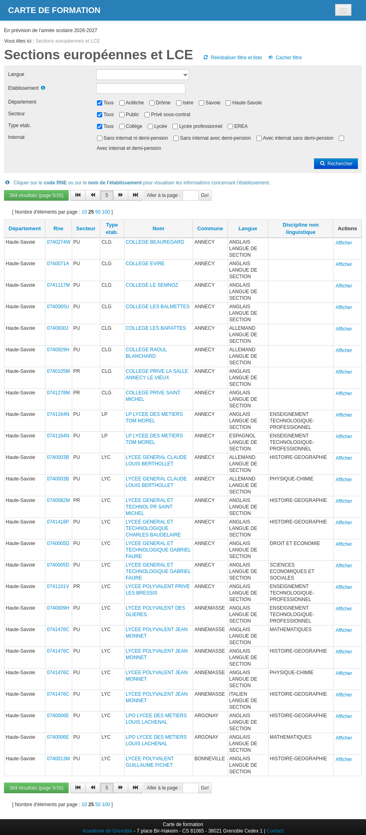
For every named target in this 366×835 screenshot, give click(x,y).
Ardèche (135, 103)
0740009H (58, 608)
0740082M (58, 500)
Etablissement (23, 88)
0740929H (58, 350)
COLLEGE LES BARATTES (156, 328)
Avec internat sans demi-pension (298, 138)
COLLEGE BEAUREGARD (155, 242)
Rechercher (336, 164)
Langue (16, 74)
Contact (275, 831)
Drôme (163, 103)
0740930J (57, 328)
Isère (188, 103)
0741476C (58, 629)
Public (132, 114)
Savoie (212, 103)
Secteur (16, 114)
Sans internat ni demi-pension (135, 138)
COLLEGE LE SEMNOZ (152, 285)
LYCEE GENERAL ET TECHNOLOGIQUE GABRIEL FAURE (158, 550)
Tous (108, 103)
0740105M (58, 371)
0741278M (58, 393)
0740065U (58, 306)
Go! (205, 195)
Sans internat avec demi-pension (215, 138)
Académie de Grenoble (108, 831)
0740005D (58, 543)
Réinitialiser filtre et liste (232, 58)
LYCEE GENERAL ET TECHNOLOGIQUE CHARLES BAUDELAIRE (153, 528)
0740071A (58, 263)
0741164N (58, 414)
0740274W (58, 242)
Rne (59, 228)
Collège (134, 126)
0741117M (58, 285)
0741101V (58, 586)
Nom (158, 228)
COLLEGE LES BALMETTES (157, 306)
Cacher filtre (284, 58)
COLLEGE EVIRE (145, 263)
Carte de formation (54, 10)
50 (97, 212)
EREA (241, 126)
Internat (16, 137)
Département (22, 102)
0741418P (58, 522)
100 (106, 212)
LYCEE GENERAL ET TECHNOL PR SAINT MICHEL (149, 507)
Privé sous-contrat (170, 114)
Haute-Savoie (247, 103)
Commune (210, 228)
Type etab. (19, 125)
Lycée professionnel (200, 126)
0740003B (58, 457)
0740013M (58, 758)
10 (84, 212)
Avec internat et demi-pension (129, 148)
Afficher (344, 243)
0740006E (58, 715)
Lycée (160, 126)
